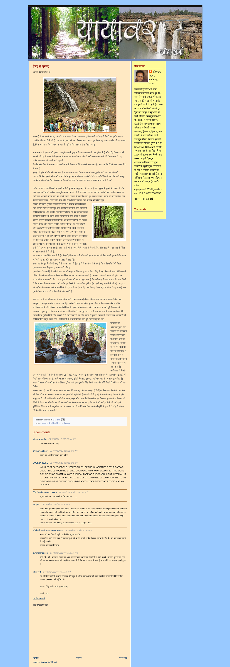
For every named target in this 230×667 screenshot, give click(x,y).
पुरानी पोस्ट (123, 658)
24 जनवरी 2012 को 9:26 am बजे (78, 530)
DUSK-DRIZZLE (40, 463)
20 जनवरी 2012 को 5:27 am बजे (62, 439)
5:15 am (56, 420)
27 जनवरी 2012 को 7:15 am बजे (57, 572)
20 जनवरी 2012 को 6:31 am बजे (63, 451)
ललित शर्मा (37, 572)
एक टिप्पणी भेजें (39, 599)
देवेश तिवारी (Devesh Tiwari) (45, 492)
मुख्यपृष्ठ (78, 658)
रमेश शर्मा (157, 71)
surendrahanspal (40, 553)
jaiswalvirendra (40, 439)
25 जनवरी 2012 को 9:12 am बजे (64, 553)
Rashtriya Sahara (143, 147)
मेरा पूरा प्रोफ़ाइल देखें (143, 199)
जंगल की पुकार (65, 423)
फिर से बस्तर (41, 66)
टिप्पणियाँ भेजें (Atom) (49, 662)
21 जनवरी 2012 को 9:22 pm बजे (63, 463)
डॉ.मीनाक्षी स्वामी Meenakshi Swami (48, 530)
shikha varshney (40, 451)
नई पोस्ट (36, 658)
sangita (36, 504)
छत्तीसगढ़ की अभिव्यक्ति (50, 423)
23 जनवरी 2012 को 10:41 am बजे (55, 504)
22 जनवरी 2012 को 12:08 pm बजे (73, 492)
